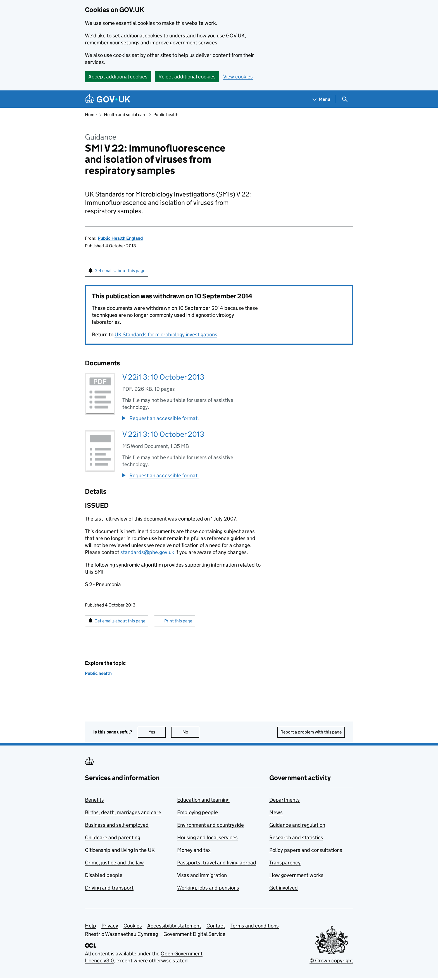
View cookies (238, 76)
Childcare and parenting (112, 837)
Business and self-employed (117, 825)
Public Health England (120, 238)
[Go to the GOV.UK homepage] (107, 99)
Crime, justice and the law (114, 862)
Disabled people (103, 875)
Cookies (132, 925)
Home (91, 114)
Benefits (94, 800)
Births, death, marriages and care (123, 812)
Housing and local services (207, 837)
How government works (296, 875)
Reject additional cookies (187, 76)
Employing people (197, 812)
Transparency (285, 862)
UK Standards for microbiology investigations (166, 334)
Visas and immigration (202, 875)
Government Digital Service (194, 934)
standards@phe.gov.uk (147, 552)
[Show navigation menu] (321, 99)
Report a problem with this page (311, 732)
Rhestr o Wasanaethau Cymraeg (121, 934)
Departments (284, 800)
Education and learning (203, 800)
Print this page (178, 621)
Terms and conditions (254, 925)
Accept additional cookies (117, 76)
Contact (215, 925)
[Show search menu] (344, 99)
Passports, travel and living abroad (216, 862)
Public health (165, 114)
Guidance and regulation (297, 825)
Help (90, 925)
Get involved (283, 887)
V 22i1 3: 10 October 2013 (163, 377)
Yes (157, 732)
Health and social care (125, 114)
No (190, 732)
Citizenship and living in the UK (120, 850)
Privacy (109, 925)
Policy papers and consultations (305, 850)
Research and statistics (296, 837)
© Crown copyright (331, 960)
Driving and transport (109, 887)
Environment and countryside (210, 825)
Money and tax (194, 850)
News (276, 812)
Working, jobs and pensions (208, 887)
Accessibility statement (174, 925)
